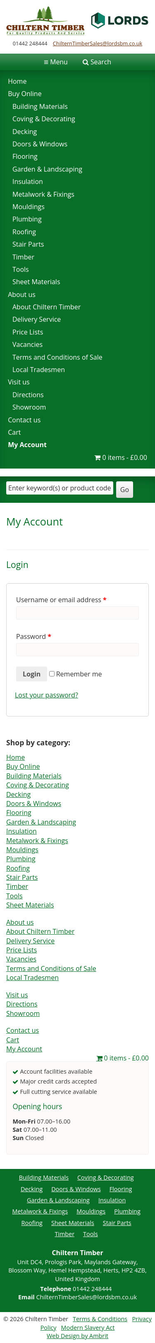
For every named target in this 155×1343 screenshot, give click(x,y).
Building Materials (40, 106)
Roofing (24, 231)
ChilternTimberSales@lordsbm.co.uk (98, 43)
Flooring (25, 156)
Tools (20, 269)
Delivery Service (36, 319)
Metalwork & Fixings (43, 194)
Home (17, 81)
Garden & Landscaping (47, 169)
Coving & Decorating (43, 118)
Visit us (19, 381)
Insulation (27, 181)
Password (33, 636)
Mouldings (28, 206)
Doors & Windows (39, 143)
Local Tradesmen (38, 369)
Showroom (29, 407)
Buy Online (24, 93)
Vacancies (27, 344)
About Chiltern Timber (46, 306)
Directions (28, 394)
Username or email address (61, 599)
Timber (23, 257)
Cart (14, 432)
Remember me (75, 674)
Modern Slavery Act (88, 1327)
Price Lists (27, 332)
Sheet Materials (36, 281)
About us (22, 294)
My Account (27, 444)
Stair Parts (28, 244)
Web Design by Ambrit (77, 1336)
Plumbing (27, 219)
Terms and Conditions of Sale (57, 357)
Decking (24, 131)
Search (101, 61)
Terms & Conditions (100, 1319)
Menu (56, 62)
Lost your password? (46, 695)
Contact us (24, 419)
